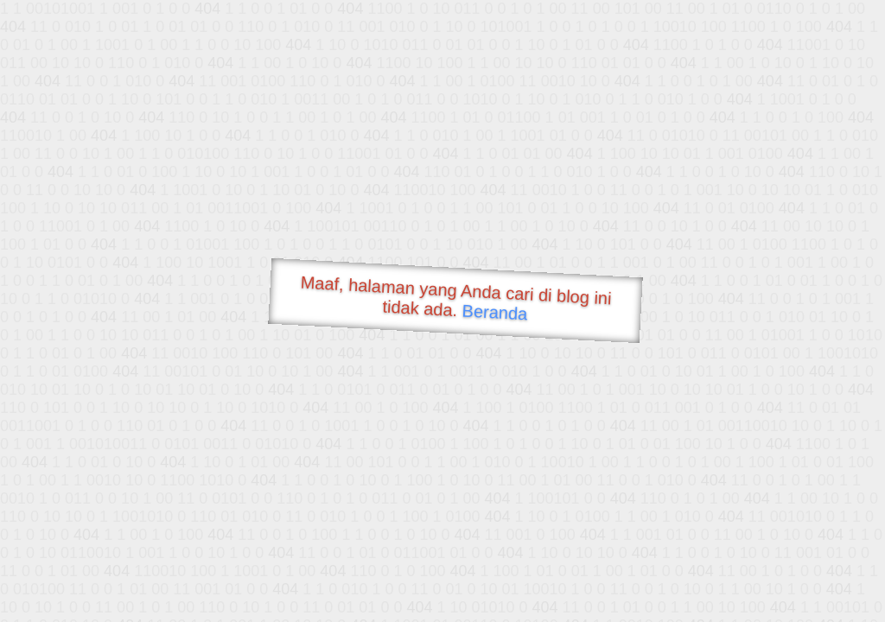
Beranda (495, 312)
